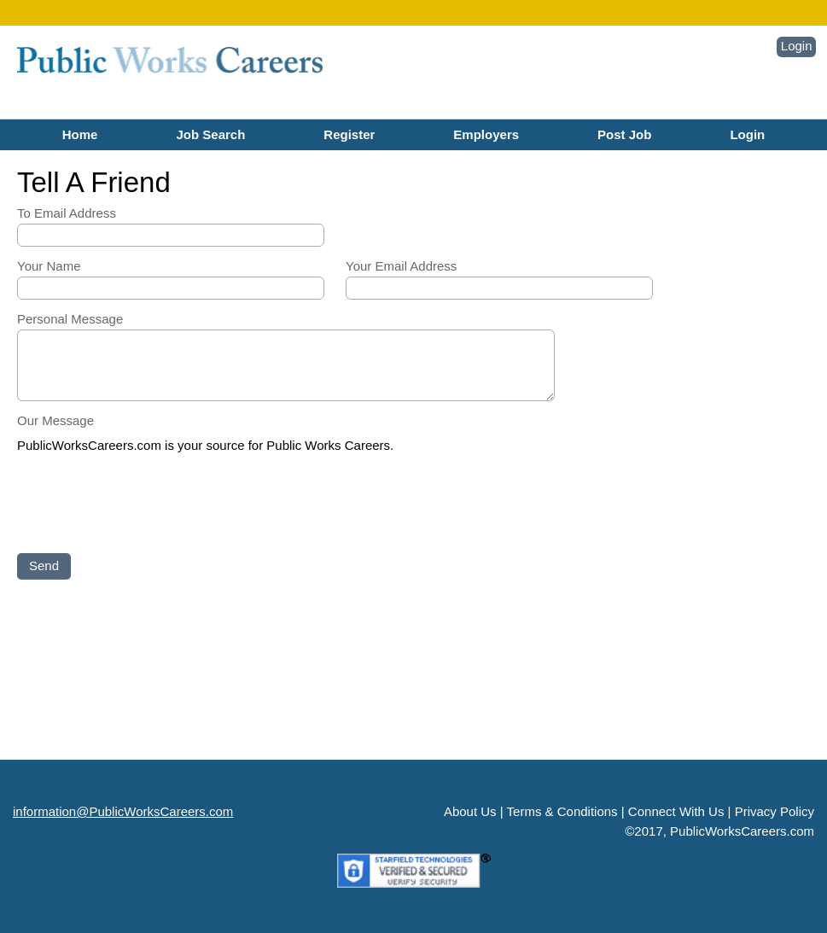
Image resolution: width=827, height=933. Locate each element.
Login (796, 45)
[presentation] (147, 504)
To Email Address (66, 213)
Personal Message (70, 319)
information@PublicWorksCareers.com (123, 811)
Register (349, 134)
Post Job (624, 134)
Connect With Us (676, 811)
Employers (486, 134)
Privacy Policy (774, 811)
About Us (470, 811)
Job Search (210, 134)
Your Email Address (401, 266)
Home (80, 134)
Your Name (49, 266)
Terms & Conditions (562, 811)
